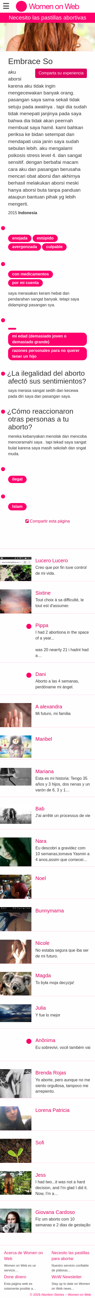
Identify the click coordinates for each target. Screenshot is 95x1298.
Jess (40, 1175)
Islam (17, 506)
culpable (54, 247)
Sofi (39, 1142)
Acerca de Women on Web (23, 1256)
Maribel (43, 739)
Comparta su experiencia (61, 73)
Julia (40, 1008)
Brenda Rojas (50, 1072)
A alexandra (48, 706)
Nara (40, 841)
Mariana (44, 771)
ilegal (17, 479)
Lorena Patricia (52, 1110)
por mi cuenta (25, 283)
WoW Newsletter (67, 1277)
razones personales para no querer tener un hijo (46, 353)
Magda (43, 975)
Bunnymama (49, 910)
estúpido (45, 238)
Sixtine (43, 593)
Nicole (42, 943)
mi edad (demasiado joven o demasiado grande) (39, 339)
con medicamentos (30, 274)
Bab (40, 808)
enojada (19, 238)
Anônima (45, 1040)
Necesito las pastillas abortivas (47, 17)
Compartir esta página (47, 521)
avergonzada (24, 247)
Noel (40, 878)
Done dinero (15, 1277)
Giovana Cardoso (55, 1212)
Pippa (41, 625)
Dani (40, 674)
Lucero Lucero (51, 560)
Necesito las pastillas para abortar (70, 1256)
